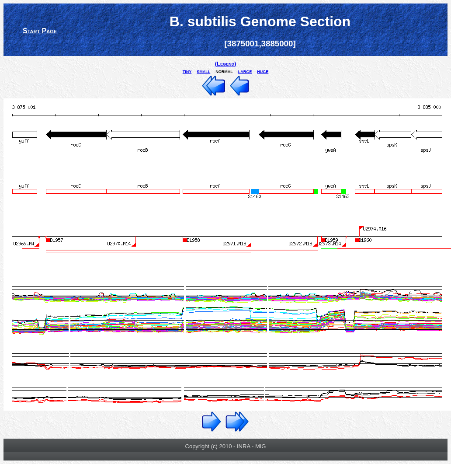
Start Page (40, 31)
